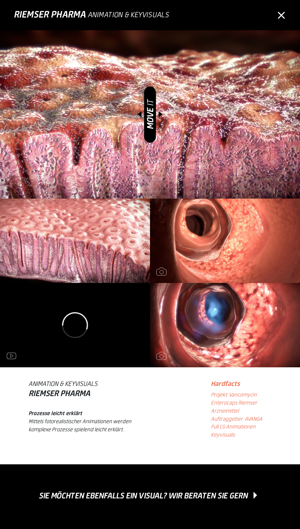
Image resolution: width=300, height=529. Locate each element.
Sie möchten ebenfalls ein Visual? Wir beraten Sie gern (143, 496)
